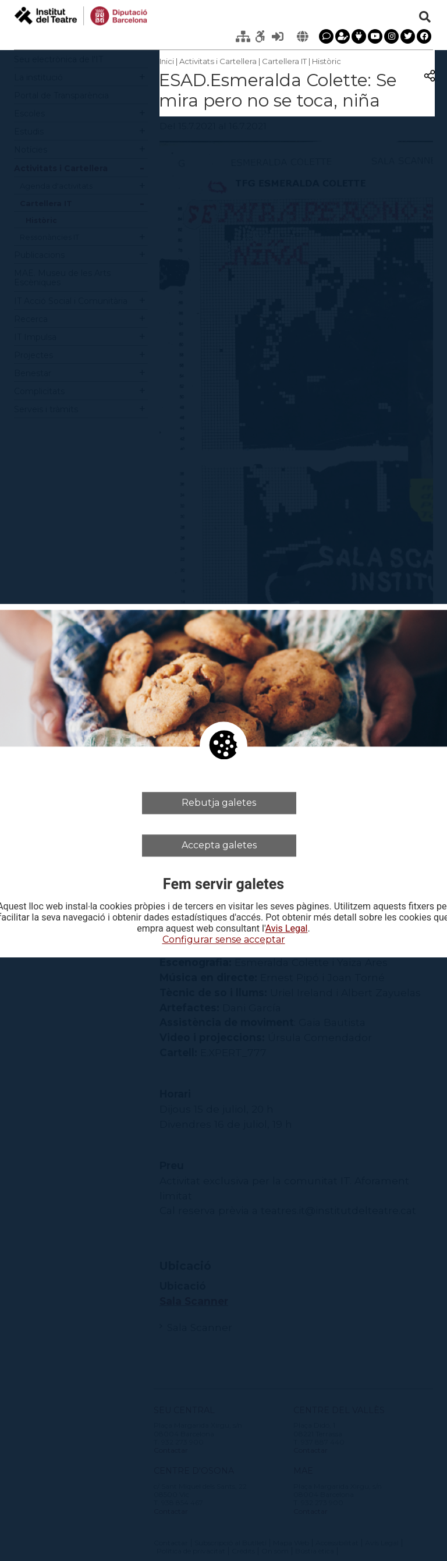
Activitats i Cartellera (218, 61)
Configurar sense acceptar (223, 940)
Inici (166, 61)
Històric (326, 61)
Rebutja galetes (219, 802)
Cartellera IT (284, 61)
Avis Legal (286, 929)
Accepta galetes (219, 845)
